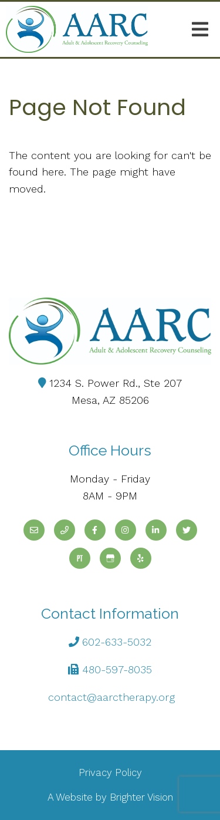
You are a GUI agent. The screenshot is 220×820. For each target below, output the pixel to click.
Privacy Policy (110, 772)
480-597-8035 (117, 669)
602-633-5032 (116, 642)
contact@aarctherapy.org (111, 697)
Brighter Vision (141, 797)
